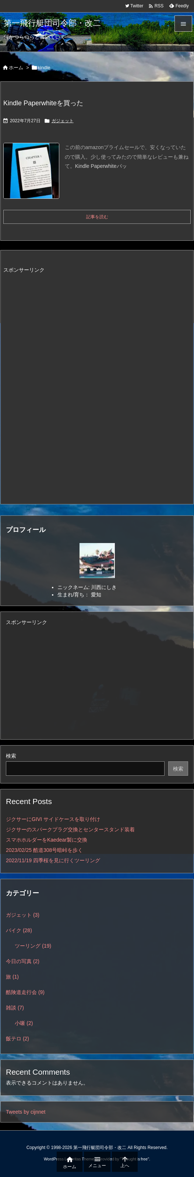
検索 (11, 756)
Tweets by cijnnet (25, 1112)
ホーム (16, 67)
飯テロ (17, 1039)
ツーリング (33, 946)
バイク (19, 930)
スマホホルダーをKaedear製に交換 (46, 840)
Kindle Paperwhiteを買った (43, 103)
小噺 (24, 1023)
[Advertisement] (65, 380)
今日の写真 (22, 961)
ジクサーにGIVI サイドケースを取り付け (53, 819)
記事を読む (97, 216)
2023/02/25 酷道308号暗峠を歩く (44, 850)
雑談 (15, 1008)
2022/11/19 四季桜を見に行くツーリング (53, 860)
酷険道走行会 (25, 992)
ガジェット (63, 120)
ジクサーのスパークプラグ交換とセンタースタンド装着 (70, 829)
